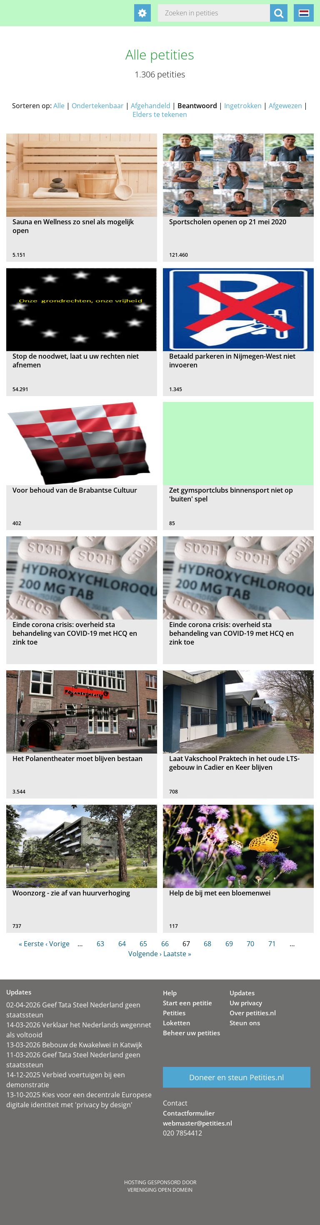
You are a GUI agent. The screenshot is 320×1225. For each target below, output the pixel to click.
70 (250, 943)
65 (143, 943)
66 (165, 943)
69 (229, 943)
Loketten (176, 1023)
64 (122, 943)
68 (207, 943)
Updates (242, 993)
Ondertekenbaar (98, 105)
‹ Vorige (57, 943)
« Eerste (31, 943)
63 (100, 943)
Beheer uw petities (191, 1033)
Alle (59, 105)
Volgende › (145, 953)
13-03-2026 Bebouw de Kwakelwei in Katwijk (74, 1044)
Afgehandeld (150, 105)
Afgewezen (285, 105)
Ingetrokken (243, 105)
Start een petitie (187, 1003)
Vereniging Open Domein (160, 1189)
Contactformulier (189, 1113)
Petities (174, 1013)
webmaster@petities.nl (197, 1123)
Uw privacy (246, 1003)
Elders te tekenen (159, 114)
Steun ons (245, 1023)
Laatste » (177, 953)
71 (272, 943)
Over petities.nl (253, 1013)
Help (170, 993)
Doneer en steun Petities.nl (236, 1077)
